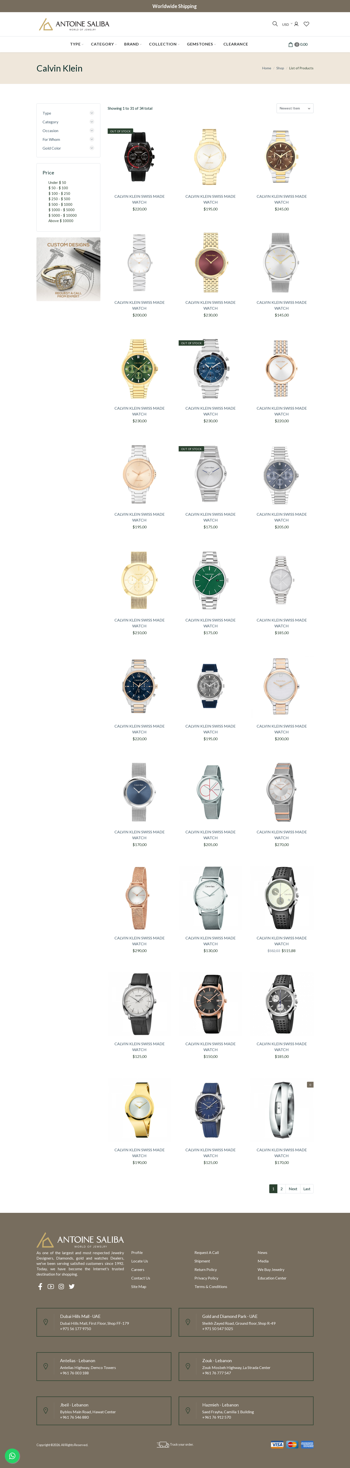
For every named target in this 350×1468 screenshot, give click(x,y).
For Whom (51, 139)
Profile (137, 1252)
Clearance (235, 44)
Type (75, 44)
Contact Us (140, 1278)
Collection (163, 44)
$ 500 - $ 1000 (60, 204)
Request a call (206, 1252)
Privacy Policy (206, 1278)
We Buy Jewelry (271, 1269)
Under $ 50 (57, 182)
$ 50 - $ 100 (58, 188)
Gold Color (52, 148)
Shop (280, 68)
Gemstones (200, 44)
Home (266, 68)
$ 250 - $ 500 (59, 199)
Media (263, 1261)
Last (306, 1188)
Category (102, 44)
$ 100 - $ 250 (59, 193)
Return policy (205, 1269)
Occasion (50, 130)
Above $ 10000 (60, 220)
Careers (137, 1269)
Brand (131, 44)
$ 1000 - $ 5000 (61, 209)
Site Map (138, 1286)
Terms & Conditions (210, 1286)
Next (293, 1188)
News (262, 1252)
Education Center (272, 1278)
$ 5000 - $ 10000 (62, 215)
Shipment (202, 1261)
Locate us (139, 1261)
